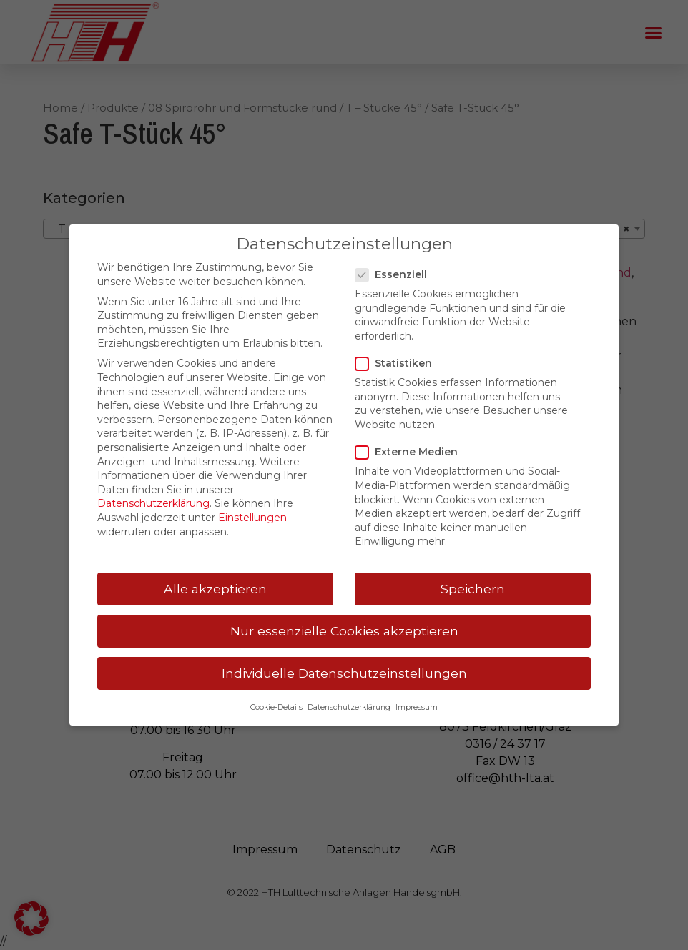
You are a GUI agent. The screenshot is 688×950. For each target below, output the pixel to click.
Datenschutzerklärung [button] (349, 707)
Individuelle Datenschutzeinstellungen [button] (344, 673)
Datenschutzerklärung (153, 503)
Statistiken (398, 363)
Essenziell (395, 275)
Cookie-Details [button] (276, 707)
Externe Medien (411, 452)
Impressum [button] (416, 707)
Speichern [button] (473, 588)
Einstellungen (252, 517)
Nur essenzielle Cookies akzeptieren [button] (344, 630)
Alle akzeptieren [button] (215, 588)
